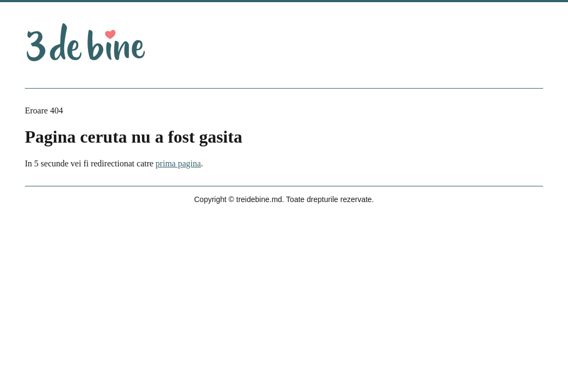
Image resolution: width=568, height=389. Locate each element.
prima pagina (178, 163)
